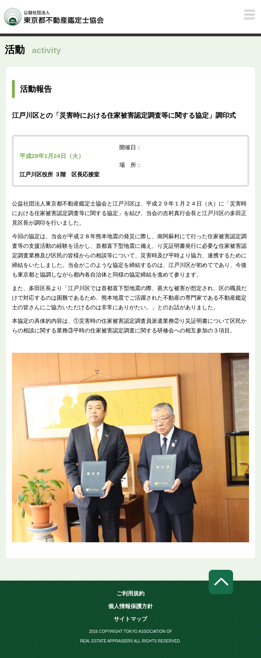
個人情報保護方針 (130, 606)
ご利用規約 (130, 593)
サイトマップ (130, 619)
